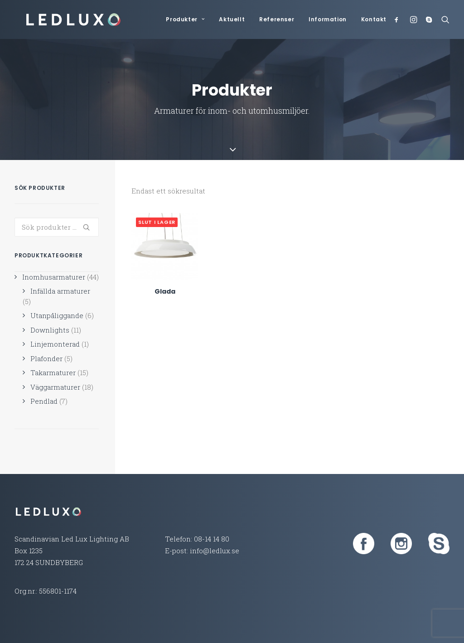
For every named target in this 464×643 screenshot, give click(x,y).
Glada (165, 272)
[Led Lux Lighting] (63, 19)
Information (328, 19)
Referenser (276, 19)
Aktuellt (232, 19)
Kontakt (374, 19)
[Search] (443, 19)
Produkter (185, 19)
